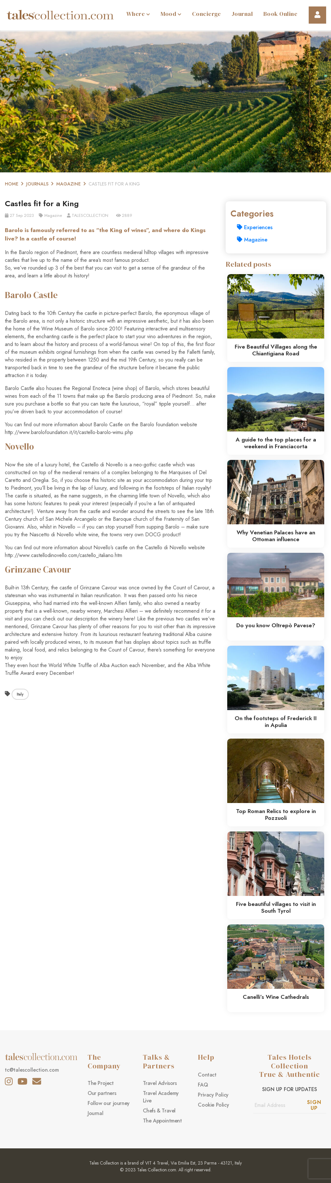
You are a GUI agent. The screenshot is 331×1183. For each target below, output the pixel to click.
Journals (37, 184)
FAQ (203, 1084)
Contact (207, 1074)
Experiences (254, 227)
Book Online (280, 14)
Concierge (206, 14)
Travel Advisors (160, 1083)
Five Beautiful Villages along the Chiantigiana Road (276, 350)
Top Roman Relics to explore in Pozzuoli (276, 814)
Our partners (102, 1093)
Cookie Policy (213, 1105)
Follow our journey (109, 1103)
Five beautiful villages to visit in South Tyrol (276, 907)
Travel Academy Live (161, 1096)
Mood (171, 14)
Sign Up (314, 1105)
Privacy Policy (213, 1095)
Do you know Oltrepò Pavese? (275, 625)
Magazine (68, 184)
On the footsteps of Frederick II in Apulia (276, 721)
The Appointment (162, 1120)
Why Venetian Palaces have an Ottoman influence (276, 535)
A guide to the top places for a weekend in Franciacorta (276, 443)
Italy (20, 694)
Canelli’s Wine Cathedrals (276, 997)
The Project (101, 1083)
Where (138, 14)
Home (11, 184)
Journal (242, 14)
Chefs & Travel (159, 1110)
